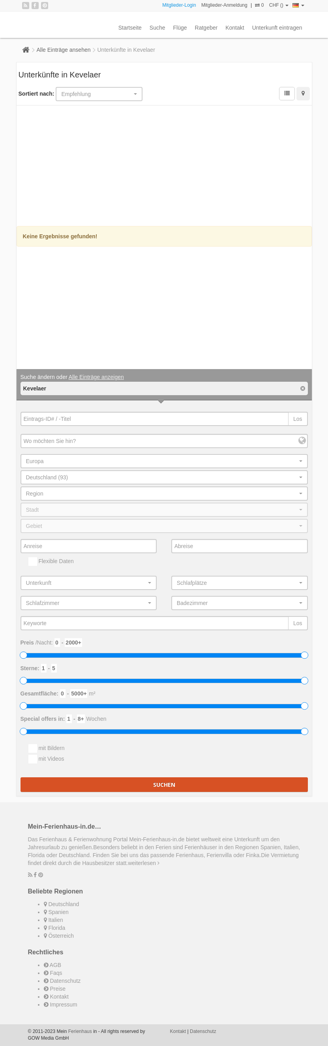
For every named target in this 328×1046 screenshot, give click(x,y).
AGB (53, 965)
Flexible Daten (51, 561)
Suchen (164, 784)
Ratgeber (206, 28)
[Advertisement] (164, 166)
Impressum (60, 1004)
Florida (55, 928)
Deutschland (61, 904)
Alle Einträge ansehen (64, 50)
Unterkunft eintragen (277, 28)
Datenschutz (62, 981)
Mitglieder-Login (179, 5)
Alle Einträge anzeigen (96, 377)
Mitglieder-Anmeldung (224, 5)
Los (297, 419)
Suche (157, 28)
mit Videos (46, 759)
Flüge (180, 28)
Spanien (56, 912)
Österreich (59, 936)
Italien (53, 920)
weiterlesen (143, 863)
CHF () (279, 5)
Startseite (130, 28)
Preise (55, 989)
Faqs (53, 973)
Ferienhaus (80, 1031)
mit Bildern (46, 748)
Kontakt (234, 28)
